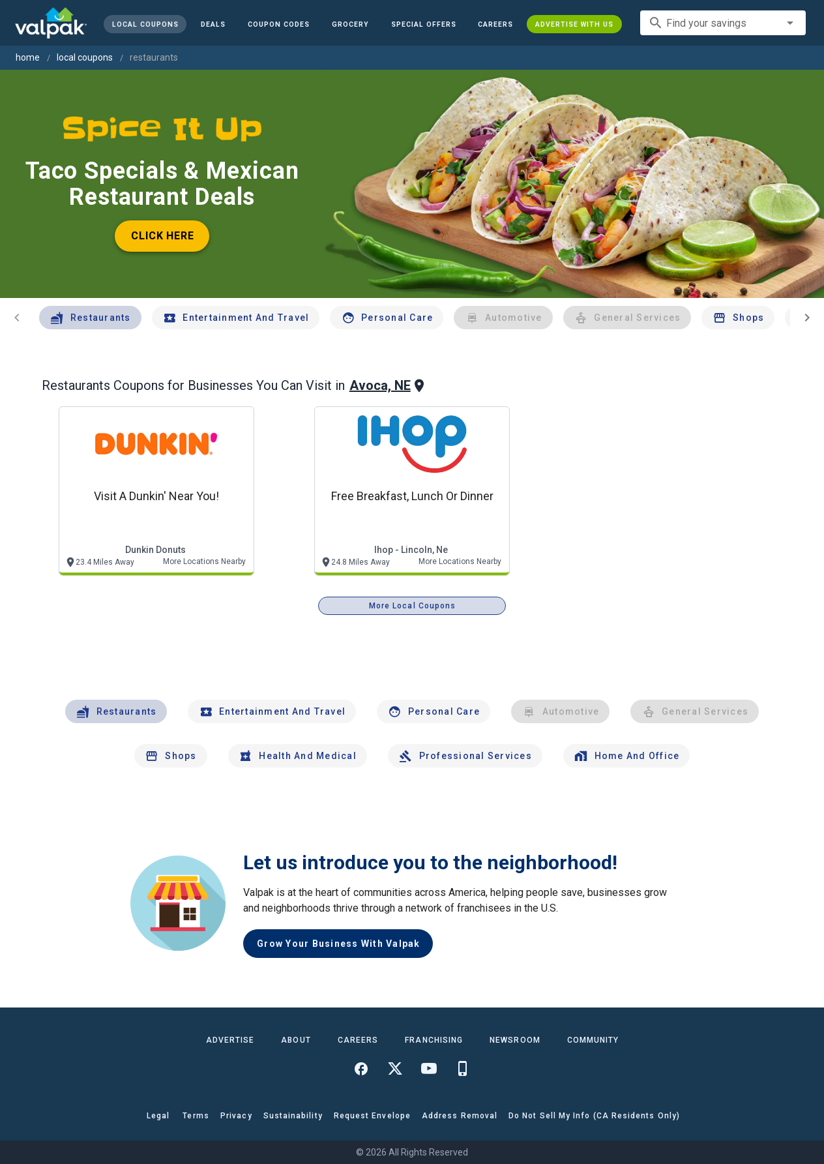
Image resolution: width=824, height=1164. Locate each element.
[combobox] (723, 22)
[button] (423, 24)
